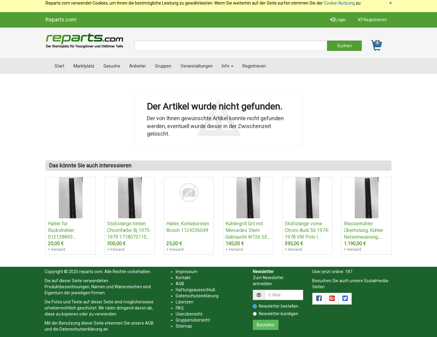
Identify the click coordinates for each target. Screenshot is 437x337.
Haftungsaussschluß (195, 289)
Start (59, 66)
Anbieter (137, 66)
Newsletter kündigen (275, 313)
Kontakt (183, 277)
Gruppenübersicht (193, 320)
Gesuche (111, 66)
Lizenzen (184, 301)
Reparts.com (61, 19)
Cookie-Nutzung (339, 3)
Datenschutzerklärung (80, 329)
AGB (149, 323)
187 (348, 271)
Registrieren (372, 19)
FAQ (180, 308)
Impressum (187, 271)
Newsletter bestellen (275, 306)
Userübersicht (189, 314)
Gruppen (163, 66)
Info (227, 66)
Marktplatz (83, 66)
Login (338, 19)
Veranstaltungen (197, 66)
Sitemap (184, 326)
